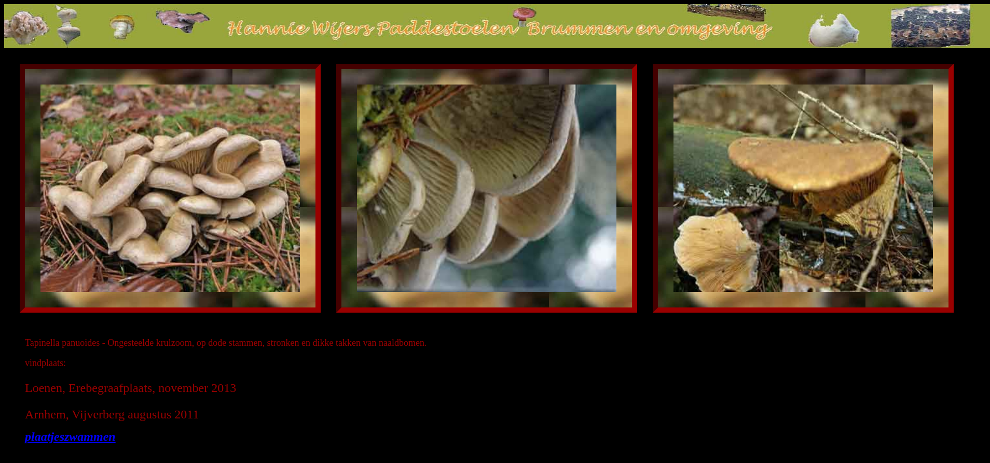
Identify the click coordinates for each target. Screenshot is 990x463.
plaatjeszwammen (70, 436)
